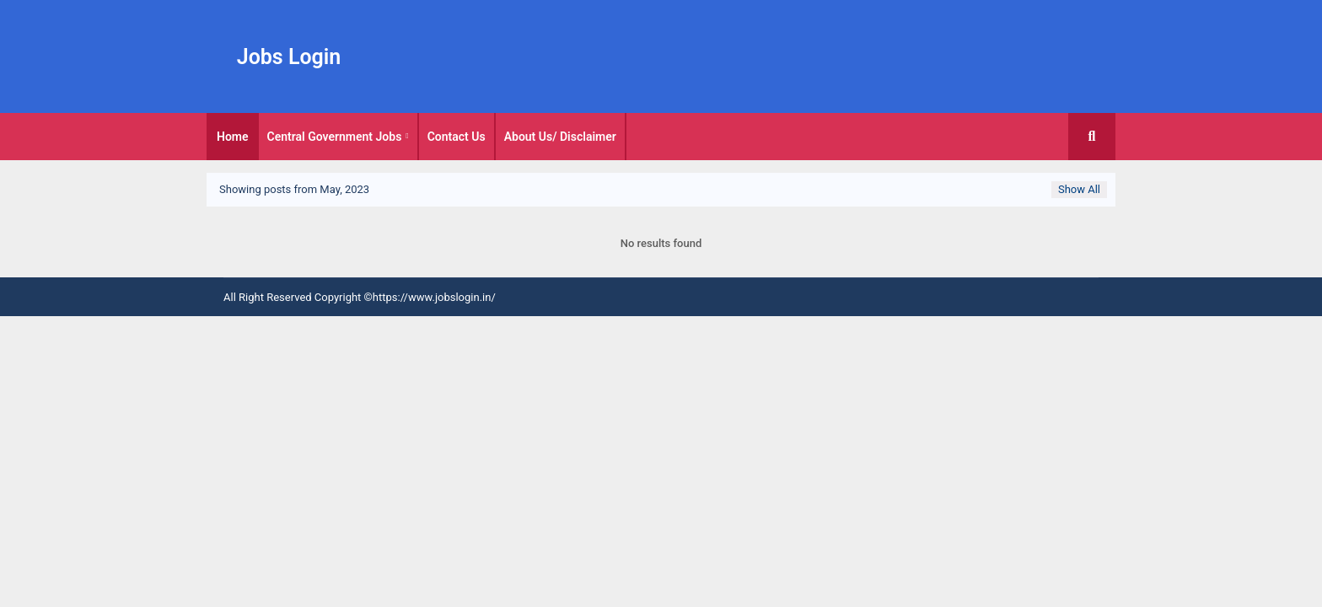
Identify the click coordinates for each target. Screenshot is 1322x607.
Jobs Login (289, 57)
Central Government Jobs (334, 136)
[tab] (233, 136)
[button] (1091, 136)
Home (233, 136)
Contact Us (456, 136)
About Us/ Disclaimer (560, 136)
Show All (1079, 189)
